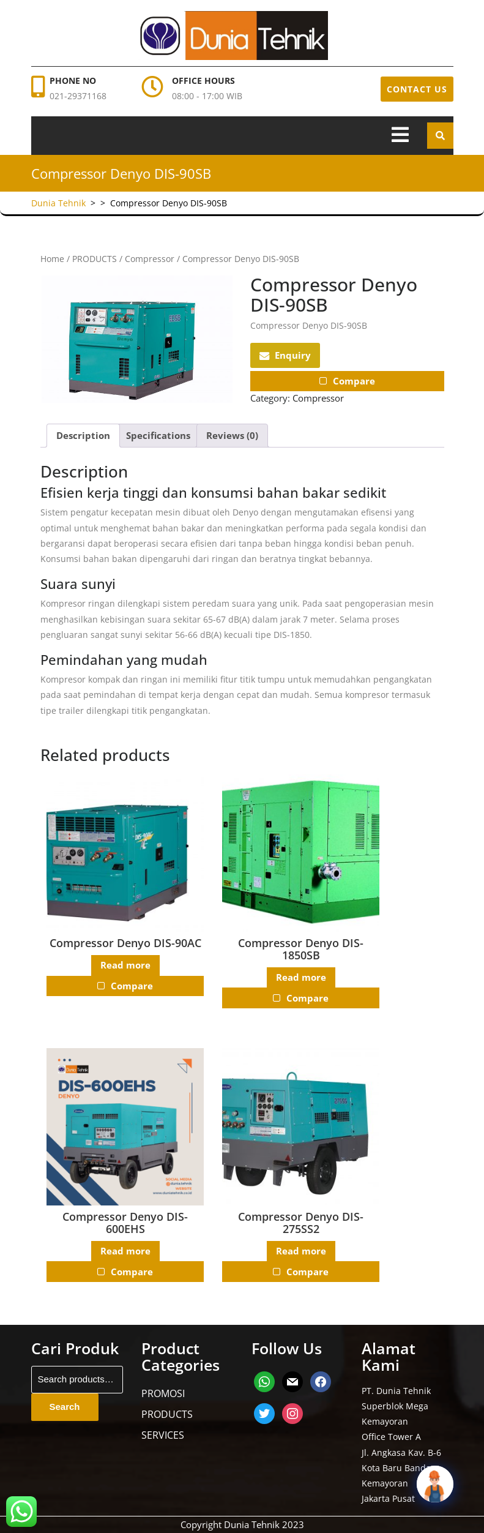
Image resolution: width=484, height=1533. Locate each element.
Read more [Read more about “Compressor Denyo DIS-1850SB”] (300, 977)
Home (52, 258)
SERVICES (162, 1435)
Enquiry (285, 355)
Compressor (149, 258)
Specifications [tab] (158, 435)
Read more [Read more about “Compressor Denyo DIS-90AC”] (125, 965)
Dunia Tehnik (58, 203)
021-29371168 (78, 96)
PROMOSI (163, 1393)
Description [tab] (83, 435)
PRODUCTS (94, 258)
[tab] (400, 135)
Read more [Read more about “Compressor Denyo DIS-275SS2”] (300, 1251)
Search (65, 1406)
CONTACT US (417, 89)
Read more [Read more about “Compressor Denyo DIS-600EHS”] (125, 1251)
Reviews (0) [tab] (232, 435)
